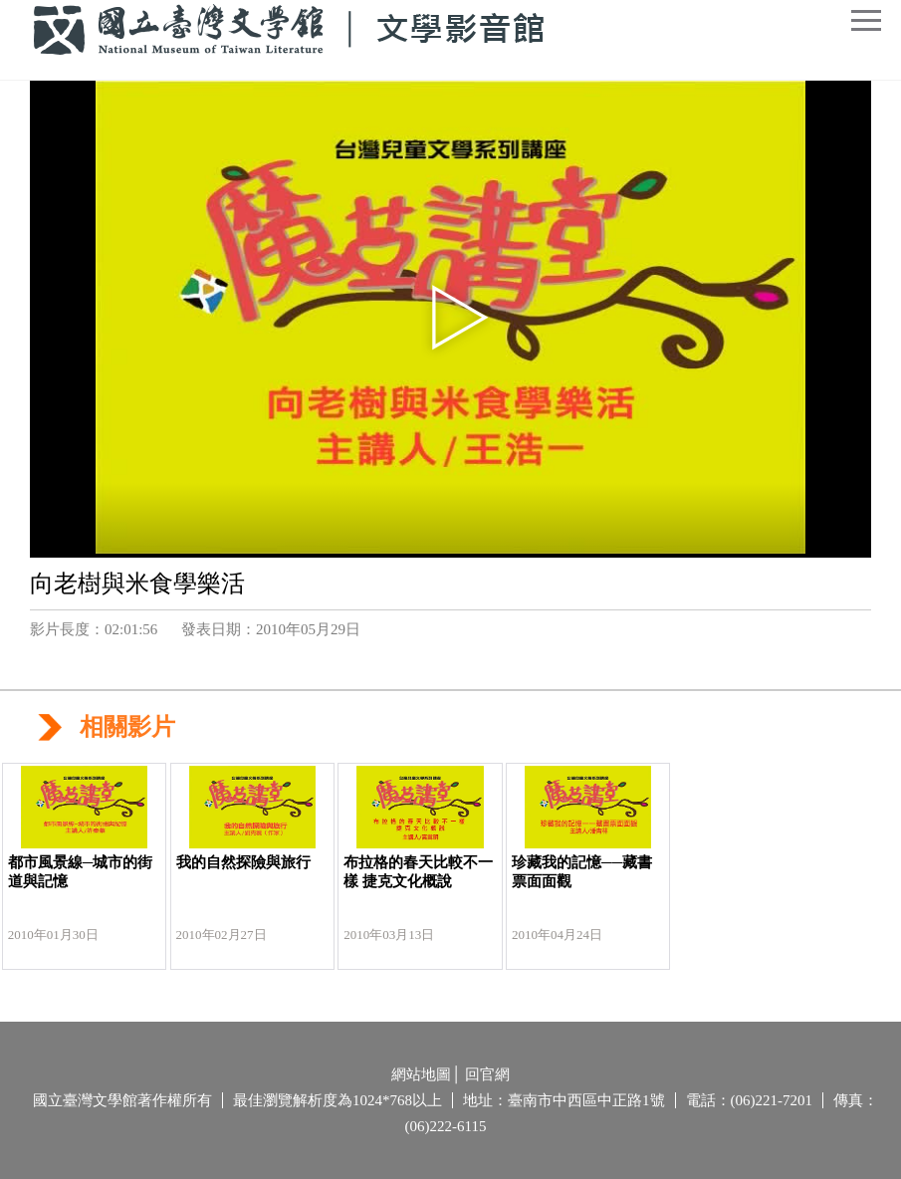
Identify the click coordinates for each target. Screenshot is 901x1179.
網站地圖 (421, 1074)
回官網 (487, 1074)
